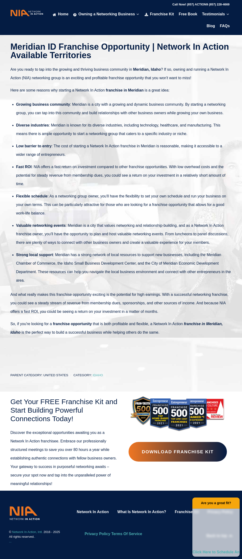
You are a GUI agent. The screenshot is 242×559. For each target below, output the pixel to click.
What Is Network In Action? (141, 512)
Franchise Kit (187, 512)
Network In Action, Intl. (27, 532)
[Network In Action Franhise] (24, 513)
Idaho (98, 375)
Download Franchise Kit (178, 451)
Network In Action (93, 512)
